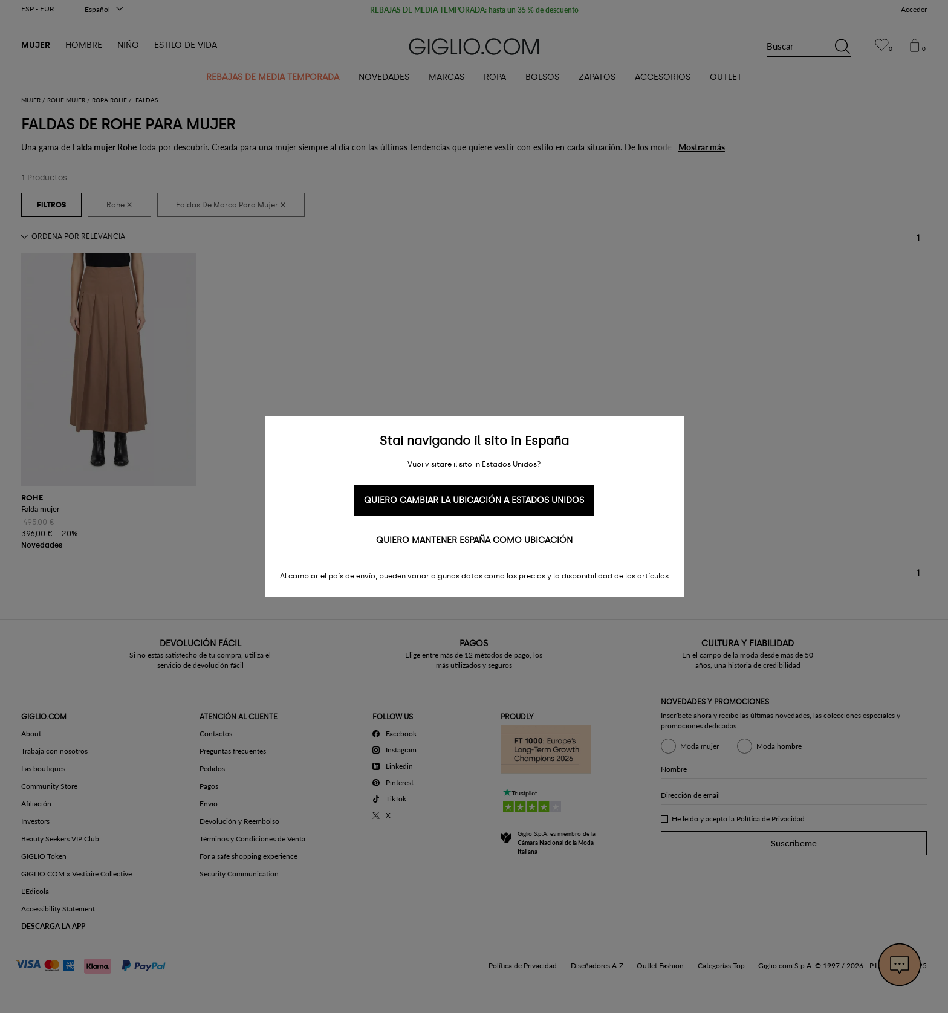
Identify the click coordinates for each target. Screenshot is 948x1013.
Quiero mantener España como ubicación (474, 540)
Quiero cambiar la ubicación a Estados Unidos (474, 500)
